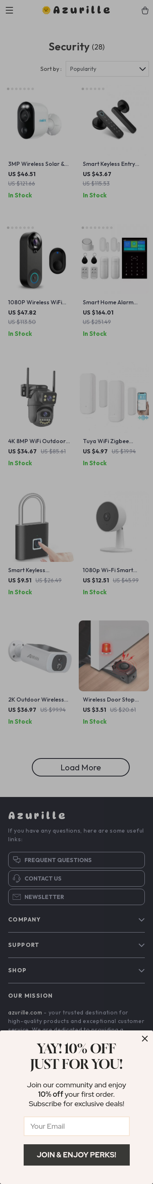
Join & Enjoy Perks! (76, 1154)
